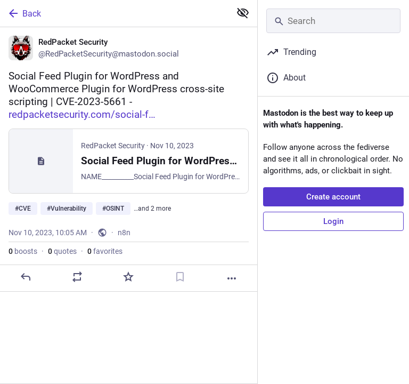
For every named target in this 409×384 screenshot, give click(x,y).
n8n (124, 232)
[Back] (114, 13)
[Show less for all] (242, 13)
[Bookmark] (180, 276)
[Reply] (25, 276)
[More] (231, 278)
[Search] (333, 21)
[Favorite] (128, 276)
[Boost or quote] (77, 276)
